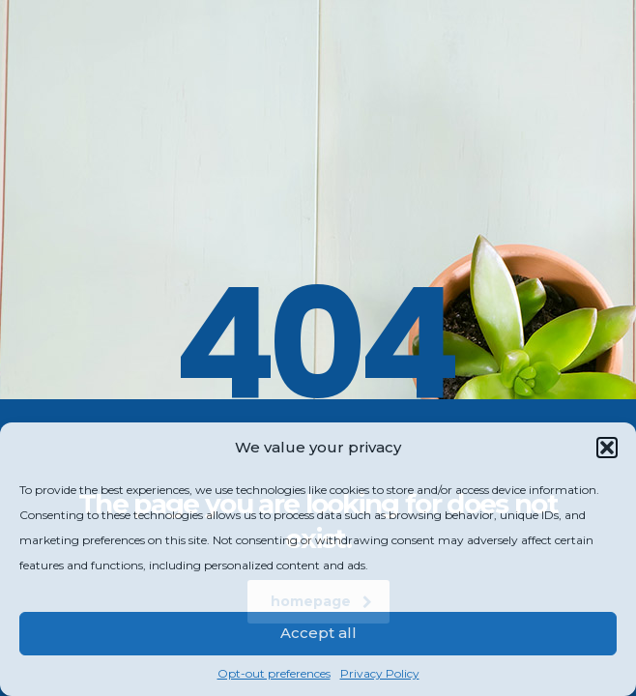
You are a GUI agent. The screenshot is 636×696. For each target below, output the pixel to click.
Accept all (318, 633)
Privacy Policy (379, 673)
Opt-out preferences (274, 673)
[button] (607, 447)
